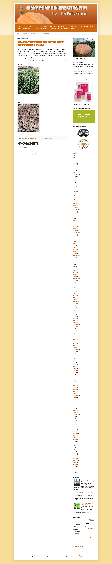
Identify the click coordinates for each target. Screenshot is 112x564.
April (74, 155)
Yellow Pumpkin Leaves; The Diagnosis (87, 504)
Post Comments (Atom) (30, 154)
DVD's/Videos (45, 33)
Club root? (76, 542)
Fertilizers (24, 33)
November (75, 162)
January (74, 159)
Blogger (81, 556)
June (74, 180)
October (75, 207)
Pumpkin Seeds (34, 33)
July (73, 166)
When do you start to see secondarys (83, 538)
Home (17, 33)
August (74, 164)
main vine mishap (78, 546)
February (75, 172)
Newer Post (21, 151)
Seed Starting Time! (86, 480)
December (75, 226)
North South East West (79, 544)
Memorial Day (77, 540)
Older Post (64, 151)
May (74, 182)
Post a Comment (24, 147)
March (74, 170)
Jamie (88, 526)
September (75, 174)
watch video (76, 533)
